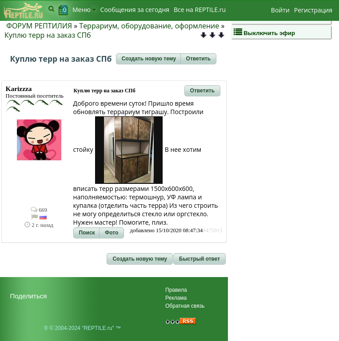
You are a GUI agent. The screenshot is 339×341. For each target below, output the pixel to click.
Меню (84, 9)
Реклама (176, 298)
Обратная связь (184, 306)
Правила (176, 290)
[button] (149, 59)
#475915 (212, 230)
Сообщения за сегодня (134, 9)
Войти (280, 10)
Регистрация (313, 10)
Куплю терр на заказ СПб (47, 35)
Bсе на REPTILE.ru (200, 9)
